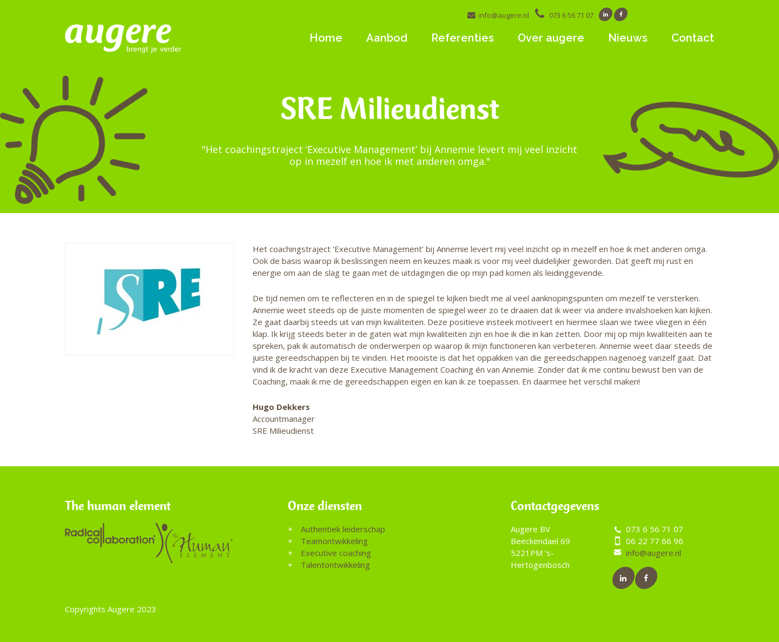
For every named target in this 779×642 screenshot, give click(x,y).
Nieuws (628, 37)
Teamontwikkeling (334, 540)
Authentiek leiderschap (343, 529)
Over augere (551, 37)
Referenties (462, 37)
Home (325, 37)
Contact (692, 37)
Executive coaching (336, 552)
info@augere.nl (503, 15)
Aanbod (386, 37)
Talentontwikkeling (335, 564)
